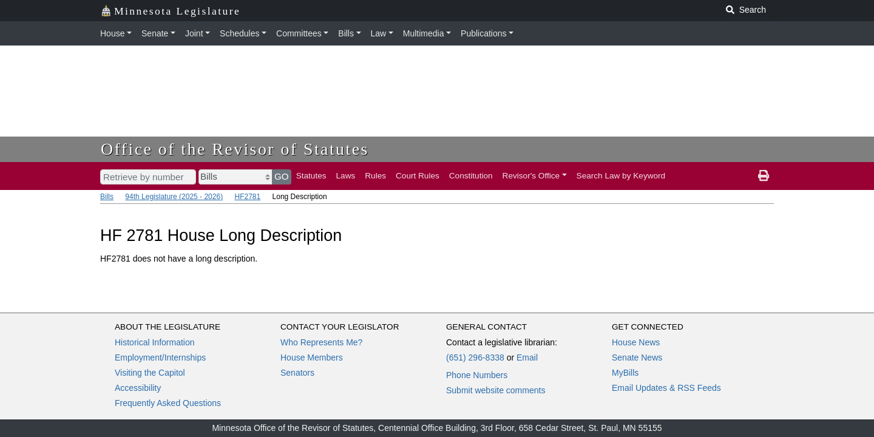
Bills (346, 33)
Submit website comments (495, 390)
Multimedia (423, 33)
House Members (311, 357)
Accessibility (138, 388)
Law (379, 33)
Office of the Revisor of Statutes (235, 149)
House (112, 33)
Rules (375, 175)
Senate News (637, 357)
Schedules (239, 33)
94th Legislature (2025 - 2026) (174, 196)
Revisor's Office (531, 175)
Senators (297, 373)
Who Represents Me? (321, 342)
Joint (194, 33)
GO (281, 176)
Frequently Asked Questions (168, 403)
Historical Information (155, 342)
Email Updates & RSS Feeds (666, 388)
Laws (346, 175)
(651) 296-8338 (475, 357)
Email (527, 357)
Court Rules (417, 175)
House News (636, 342)
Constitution (471, 175)
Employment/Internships (160, 357)
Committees (299, 33)
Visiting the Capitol (150, 373)
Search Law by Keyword (621, 175)
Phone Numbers (476, 375)
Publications (484, 33)
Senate (154, 33)
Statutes (311, 175)
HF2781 (247, 196)
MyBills (625, 373)
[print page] (763, 176)
